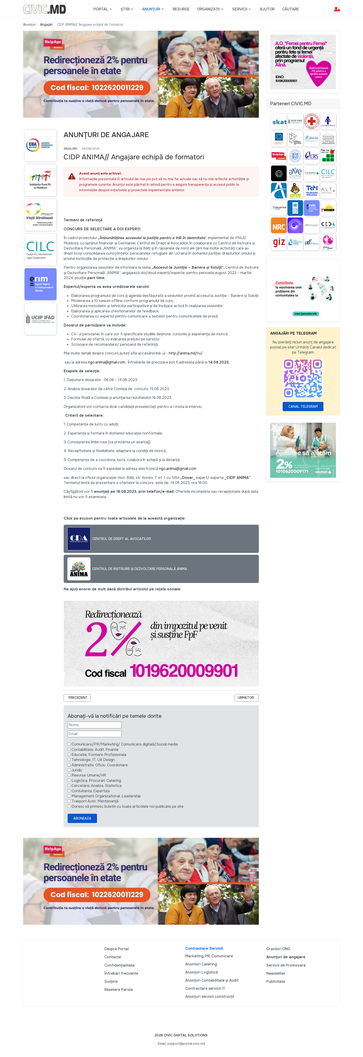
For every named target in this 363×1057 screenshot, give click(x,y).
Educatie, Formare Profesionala (99, 754)
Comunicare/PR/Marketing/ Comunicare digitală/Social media (125, 744)
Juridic (77, 770)
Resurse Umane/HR (89, 775)
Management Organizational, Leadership (106, 796)
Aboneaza (82, 818)
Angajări (70, 149)
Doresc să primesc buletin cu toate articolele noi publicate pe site (128, 806)
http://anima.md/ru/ (186, 353)
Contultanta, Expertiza (91, 791)
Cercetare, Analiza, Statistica (97, 785)
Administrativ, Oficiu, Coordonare (100, 765)
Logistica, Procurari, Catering (96, 780)
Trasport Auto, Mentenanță (95, 801)
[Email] (95, 734)
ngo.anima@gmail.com (106, 362)
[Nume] (95, 725)
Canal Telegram (303, 406)
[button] (103, 9)
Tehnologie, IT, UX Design (93, 759)
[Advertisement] (39, 428)
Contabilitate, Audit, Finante (95, 749)
